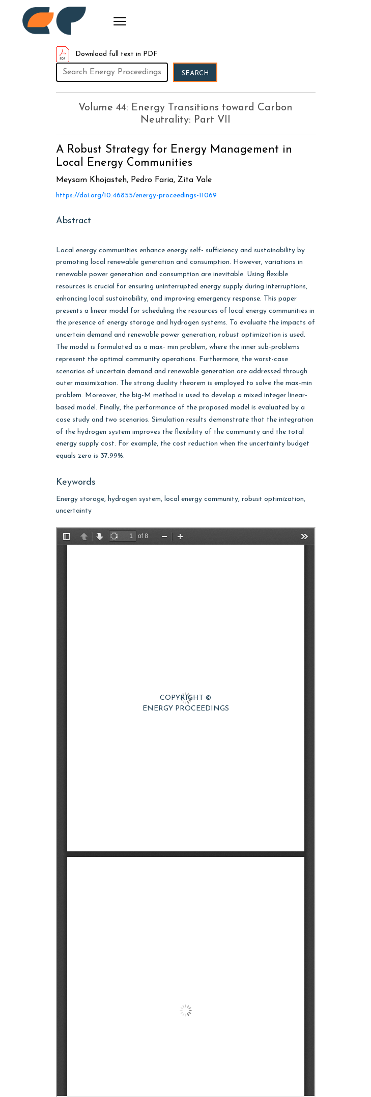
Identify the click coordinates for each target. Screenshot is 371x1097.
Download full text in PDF (107, 54)
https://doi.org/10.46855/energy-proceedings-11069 (136, 195)
